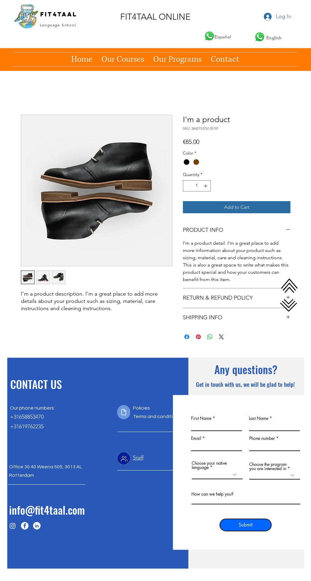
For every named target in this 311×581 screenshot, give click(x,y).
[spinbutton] (196, 186)
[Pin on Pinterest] (198, 336)
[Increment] (206, 186)
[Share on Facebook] (186, 336)
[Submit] (246, 525)
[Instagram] (12, 526)
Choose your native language (209, 465)
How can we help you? (212, 494)
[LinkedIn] (37, 526)
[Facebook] (24, 526)
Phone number (262, 438)
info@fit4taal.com (47, 510)
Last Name (258, 418)
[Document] (123, 412)
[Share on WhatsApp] (209, 336)
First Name (201, 418)
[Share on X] (221, 336)
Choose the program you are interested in (268, 466)
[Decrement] (187, 186)
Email (196, 438)
